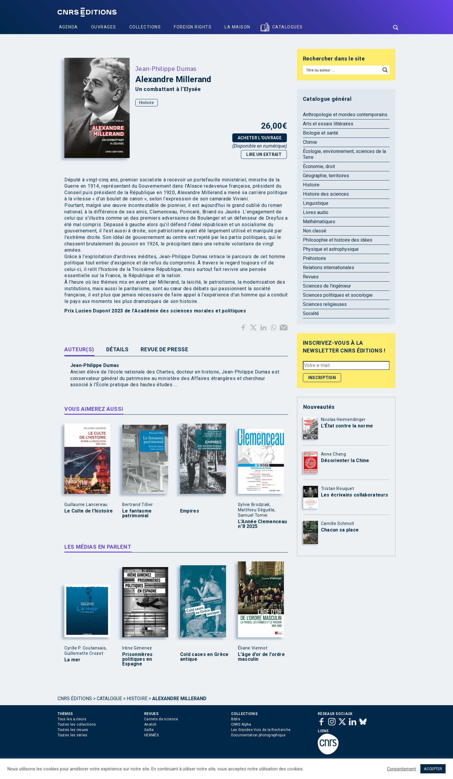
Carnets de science (161, 719)
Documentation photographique (258, 735)
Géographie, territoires (326, 175)
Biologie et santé (320, 133)
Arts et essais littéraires (328, 124)
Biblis (236, 719)
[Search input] (342, 70)
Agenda (68, 27)
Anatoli (150, 724)
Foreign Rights (193, 27)
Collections (145, 27)
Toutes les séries (73, 735)
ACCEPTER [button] (433, 769)
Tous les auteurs (72, 719)
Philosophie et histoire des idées (337, 240)
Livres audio (315, 212)
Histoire (146, 102)
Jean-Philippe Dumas (166, 68)
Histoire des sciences (326, 194)
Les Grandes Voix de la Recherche (261, 730)
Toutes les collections (77, 724)
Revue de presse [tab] (164, 349)
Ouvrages (103, 27)
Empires (189, 511)
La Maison (237, 27)
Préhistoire (314, 258)
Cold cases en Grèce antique (204, 657)
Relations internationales (328, 267)
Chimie (310, 142)
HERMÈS (151, 735)
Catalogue (109, 698)
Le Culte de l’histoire (88, 511)
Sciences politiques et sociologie (338, 295)
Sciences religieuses (325, 304)
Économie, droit (319, 166)
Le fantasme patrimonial (137, 513)
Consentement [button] (401, 769)
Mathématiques (319, 221)
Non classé (314, 231)
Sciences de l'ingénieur (327, 286)
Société (311, 313)
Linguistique (315, 203)
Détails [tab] (117, 349)
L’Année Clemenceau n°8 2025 (262, 524)
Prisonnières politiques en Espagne (137, 659)
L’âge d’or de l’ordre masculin (261, 657)
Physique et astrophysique (331, 249)
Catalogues (287, 27)
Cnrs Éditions (75, 698)
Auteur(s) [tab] (79, 349)
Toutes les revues (73, 730)
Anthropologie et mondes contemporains (345, 114)
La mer (72, 659)
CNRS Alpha (241, 724)
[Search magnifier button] (395, 27)
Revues (311, 277)
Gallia (149, 730)
